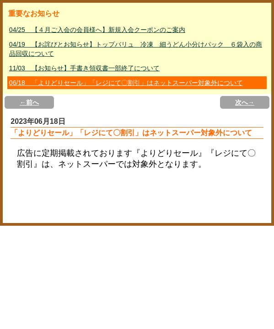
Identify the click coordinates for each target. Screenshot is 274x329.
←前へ (29, 102)
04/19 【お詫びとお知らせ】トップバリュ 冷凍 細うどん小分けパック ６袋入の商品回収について (135, 49)
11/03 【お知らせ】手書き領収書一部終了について (84, 68)
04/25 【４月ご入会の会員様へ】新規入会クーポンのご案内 (97, 29)
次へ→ (244, 102)
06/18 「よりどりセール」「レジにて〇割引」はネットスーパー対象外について (126, 82)
